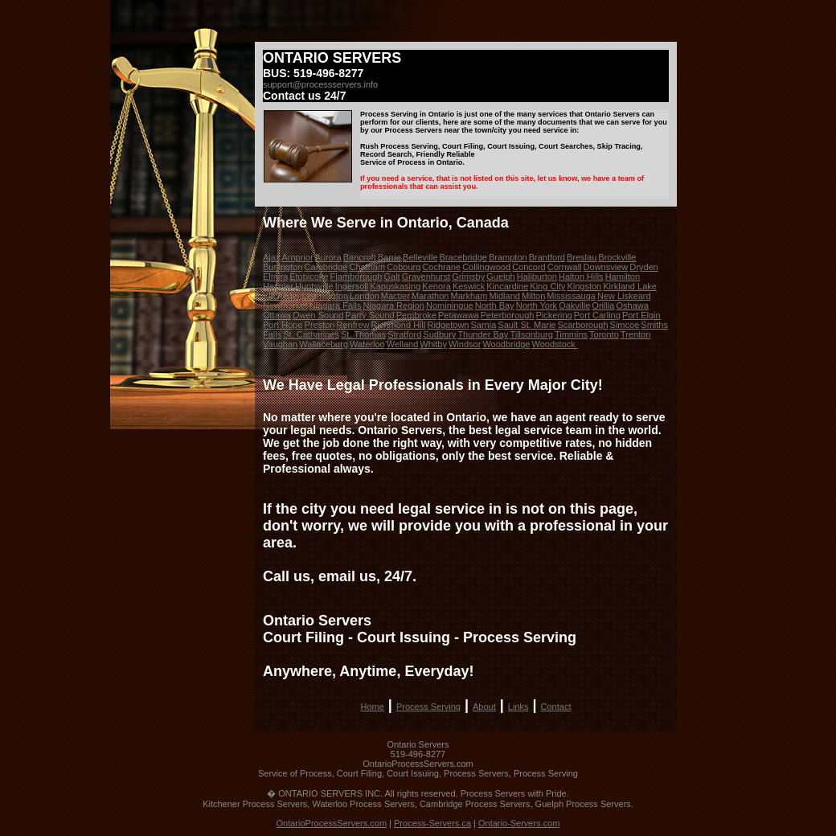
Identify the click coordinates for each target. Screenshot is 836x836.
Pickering (553, 315)
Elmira (275, 276)
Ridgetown (448, 325)
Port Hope (283, 325)
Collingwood (486, 267)
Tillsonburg (531, 334)
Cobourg (403, 267)
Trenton (636, 334)
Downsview (606, 267)
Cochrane (441, 267)
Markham (468, 296)
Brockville (617, 257)
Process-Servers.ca (432, 823)
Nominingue (449, 305)
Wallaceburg (323, 344)
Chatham (367, 267)
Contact (556, 706)
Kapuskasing (395, 286)
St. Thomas (363, 334)
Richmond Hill (398, 325)
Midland (504, 296)
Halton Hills (581, 276)
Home (372, 706)
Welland (403, 344)
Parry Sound (370, 315)
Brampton (508, 257)
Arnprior (297, 257)
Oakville (574, 305)
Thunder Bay (482, 334)
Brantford (547, 257)
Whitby (433, 344)
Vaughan (280, 344)
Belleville (420, 257)
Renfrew (353, 325)
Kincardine (507, 286)
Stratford (404, 334)
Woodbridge (506, 344)
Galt (391, 276)
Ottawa (277, 315)
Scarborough (583, 325)
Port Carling (597, 315)
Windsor (465, 344)
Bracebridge (463, 257)
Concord (529, 267)
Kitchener (281, 296)
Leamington (325, 296)
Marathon (430, 296)
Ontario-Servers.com (518, 823)
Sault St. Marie (526, 325)
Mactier (395, 296)
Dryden (643, 267)
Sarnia (484, 325)
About (484, 706)
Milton (533, 296)
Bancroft (359, 257)
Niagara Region (393, 305)
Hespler (278, 286)
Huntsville (314, 286)
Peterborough (508, 315)
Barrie (389, 257)
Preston (320, 325)
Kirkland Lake (630, 286)
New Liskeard (624, 296)
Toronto (604, 334)
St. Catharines (311, 334)
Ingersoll (352, 286)
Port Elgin (641, 315)
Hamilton (622, 276)
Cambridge (326, 267)
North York (536, 305)
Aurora (328, 257)
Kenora (436, 286)
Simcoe (625, 325)
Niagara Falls (335, 305)
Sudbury (439, 334)
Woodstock (555, 344)
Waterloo (367, 344)
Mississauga (571, 296)
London (364, 296)
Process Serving (428, 706)
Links (518, 706)
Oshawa (633, 305)
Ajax (271, 257)
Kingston (584, 286)
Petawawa (458, 315)
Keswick (469, 286)
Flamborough (356, 276)
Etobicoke (308, 276)
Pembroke (416, 315)
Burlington (283, 267)
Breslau (581, 257)
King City (547, 286)
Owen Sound (318, 315)
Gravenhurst (426, 276)
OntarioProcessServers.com (332, 823)
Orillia (603, 305)
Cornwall (564, 267)
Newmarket (285, 305)
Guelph (500, 276)
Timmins (571, 334)
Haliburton (537, 276)
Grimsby (468, 276)
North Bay (494, 305)
